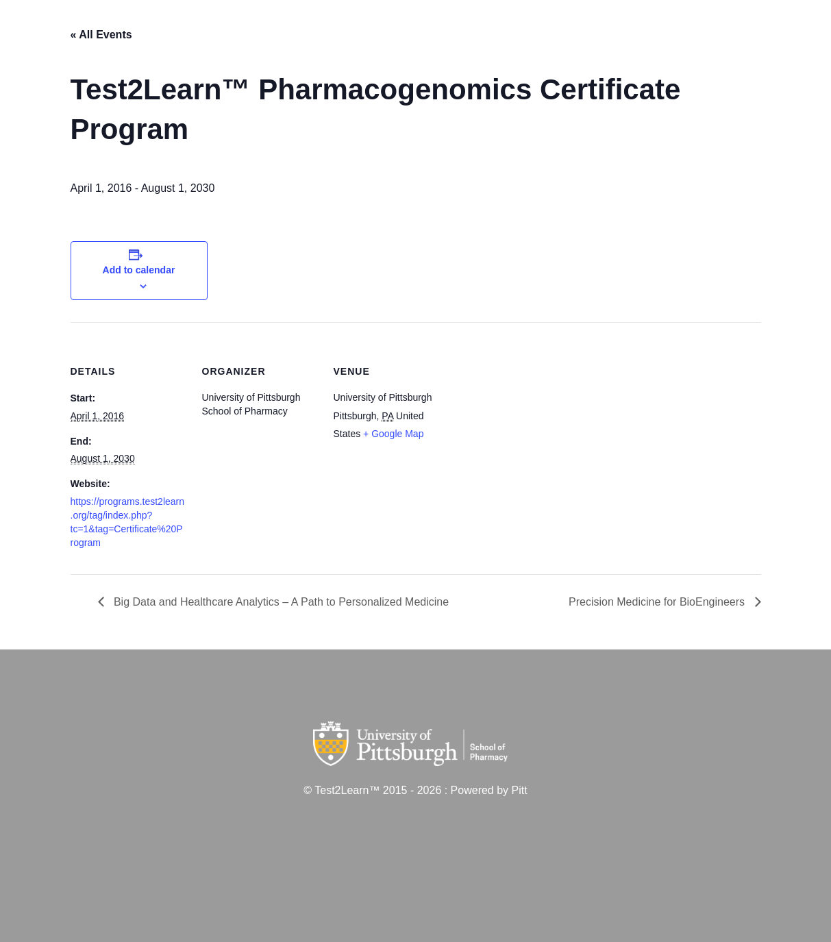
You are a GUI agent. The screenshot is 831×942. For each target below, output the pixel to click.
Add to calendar (139, 269)
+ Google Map (393, 433)
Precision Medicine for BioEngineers (658, 602)
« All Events (101, 34)
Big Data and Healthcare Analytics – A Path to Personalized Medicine (280, 602)
